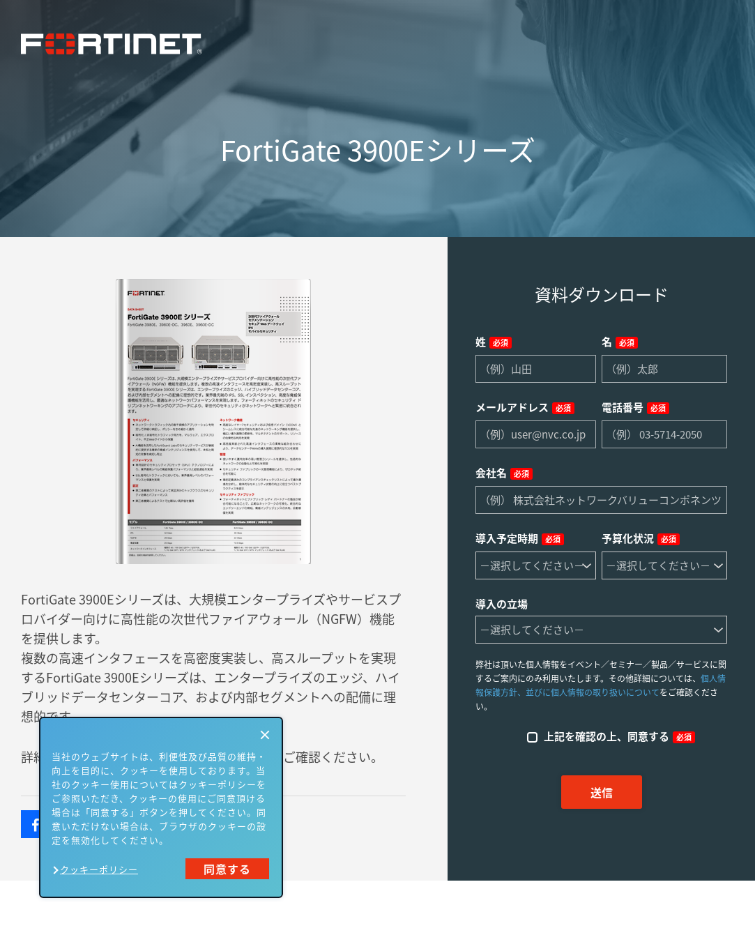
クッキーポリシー (99, 869)
